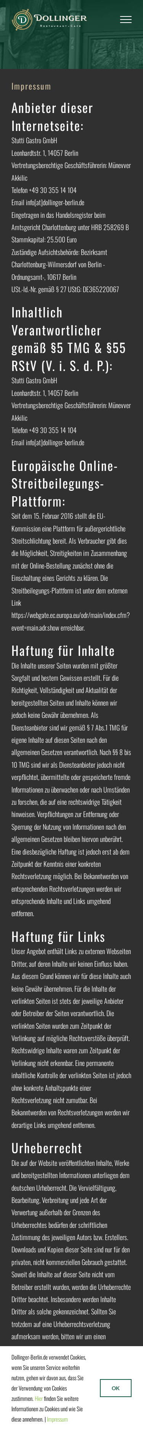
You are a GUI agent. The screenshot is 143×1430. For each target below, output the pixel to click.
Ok (116, 1388)
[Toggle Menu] (126, 19)
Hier (39, 1398)
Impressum (57, 1419)
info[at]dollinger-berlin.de (55, 202)
